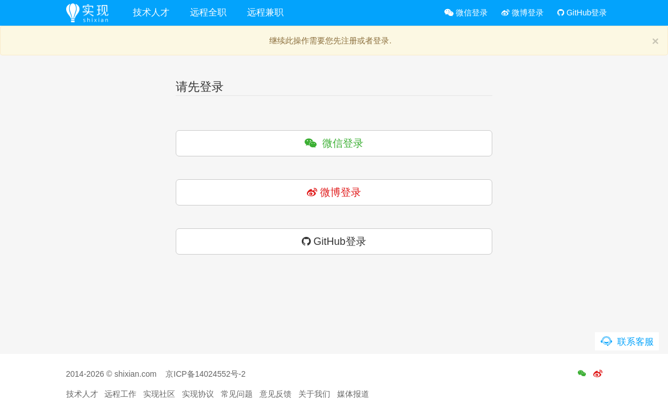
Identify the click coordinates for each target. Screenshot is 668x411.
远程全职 (208, 12)
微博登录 (522, 12)
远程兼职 (265, 12)
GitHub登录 (582, 12)
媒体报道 (353, 393)
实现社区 (159, 393)
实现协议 (198, 393)
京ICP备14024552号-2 (205, 373)
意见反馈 (276, 393)
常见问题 (237, 393)
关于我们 (314, 393)
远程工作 (120, 393)
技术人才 (151, 12)
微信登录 (466, 12)
